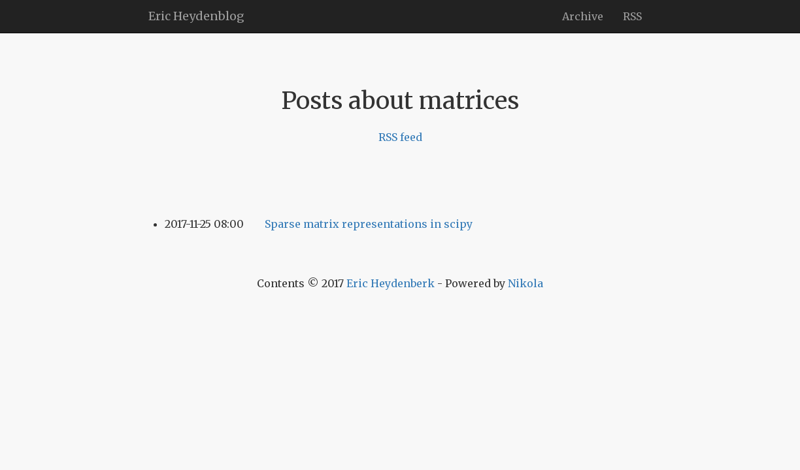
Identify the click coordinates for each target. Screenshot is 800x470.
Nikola (525, 283)
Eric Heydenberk (390, 283)
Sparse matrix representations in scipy (369, 223)
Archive (582, 16)
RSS (632, 16)
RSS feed (400, 137)
